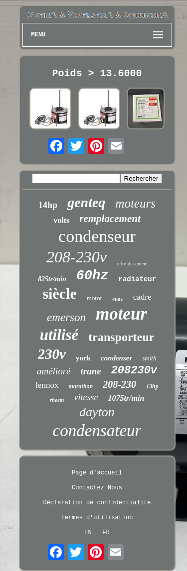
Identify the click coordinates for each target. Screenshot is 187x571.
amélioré (54, 371)
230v (52, 354)
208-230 (119, 384)
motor (94, 298)
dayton (97, 412)
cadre (142, 297)
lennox (46, 385)
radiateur (137, 279)
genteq (86, 202)
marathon (81, 386)
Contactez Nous (97, 487)
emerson (66, 317)
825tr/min (52, 279)
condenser (116, 358)
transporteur (121, 337)
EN (87, 532)
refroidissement (132, 263)
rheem (57, 400)
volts (61, 220)
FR (105, 532)
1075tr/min (126, 398)
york (83, 358)
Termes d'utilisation (97, 517)
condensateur (97, 431)
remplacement (109, 219)
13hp (152, 386)
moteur (121, 314)
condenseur (97, 236)
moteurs (135, 203)
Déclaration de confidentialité (97, 502)
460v (117, 299)
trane (90, 371)
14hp (47, 205)
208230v (134, 370)
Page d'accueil (97, 472)
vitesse (86, 397)
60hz (92, 275)
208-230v (76, 257)
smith (149, 358)
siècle (59, 293)
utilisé (59, 334)
